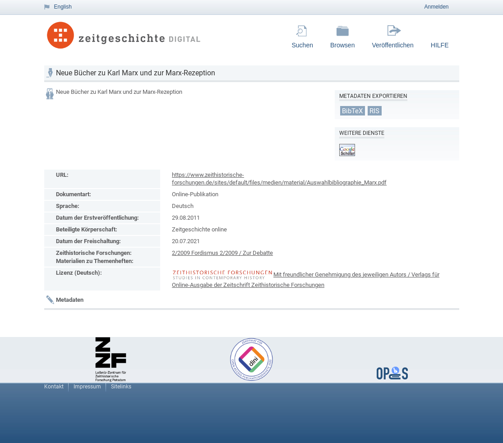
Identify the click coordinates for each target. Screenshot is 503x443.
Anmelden (436, 7)
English (63, 7)
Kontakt (54, 386)
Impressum (87, 386)
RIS (374, 110)
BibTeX (352, 110)
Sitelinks (121, 386)
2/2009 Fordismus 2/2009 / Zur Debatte (222, 252)
